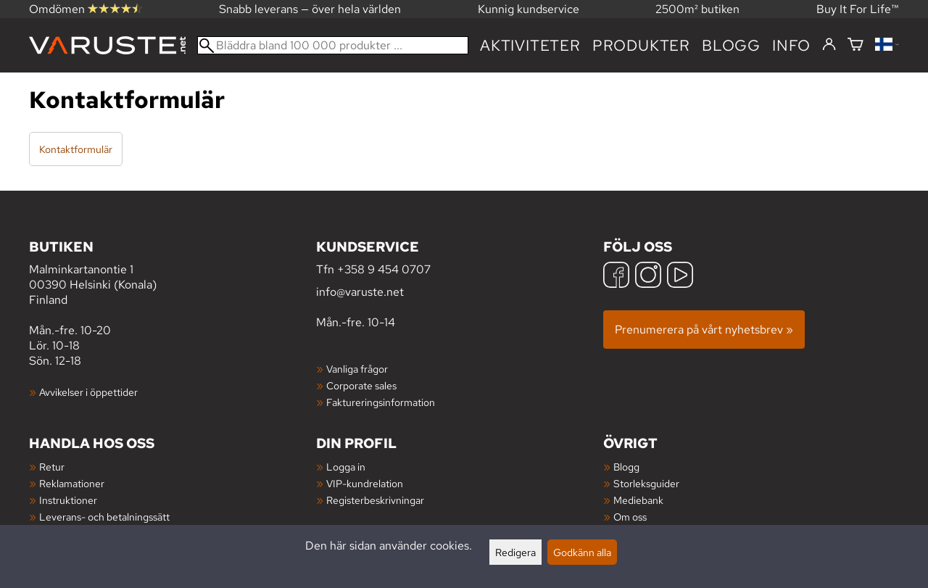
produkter (641, 45)
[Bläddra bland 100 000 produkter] (332, 45)
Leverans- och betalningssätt (104, 516)
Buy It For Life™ (857, 9)
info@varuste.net (360, 291)
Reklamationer (71, 483)
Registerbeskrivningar (375, 500)
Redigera (515, 552)
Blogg (626, 466)
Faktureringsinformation (380, 402)
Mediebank (638, 500)
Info (791, 45)
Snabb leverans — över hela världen (310, 9)
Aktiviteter (530, 45)
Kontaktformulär (75, 149)
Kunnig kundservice (528, 9)
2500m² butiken (697, 9)
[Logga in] (829, 45)
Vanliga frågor (357, 369)
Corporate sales (361, 385)
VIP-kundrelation (364, 483)
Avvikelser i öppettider (88, 392)
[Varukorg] (855, 45)
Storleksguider (646, 483)
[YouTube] (680, 276)
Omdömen (85, 9)
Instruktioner (68, 500)
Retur (52, 466)
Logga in (345, 466)
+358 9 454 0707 (384, 269)
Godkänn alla (582, 552)
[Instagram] (648, 276)
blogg (731, 45)
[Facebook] (616, 276)
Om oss (630, 516)
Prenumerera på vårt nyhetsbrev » (704, 329)
